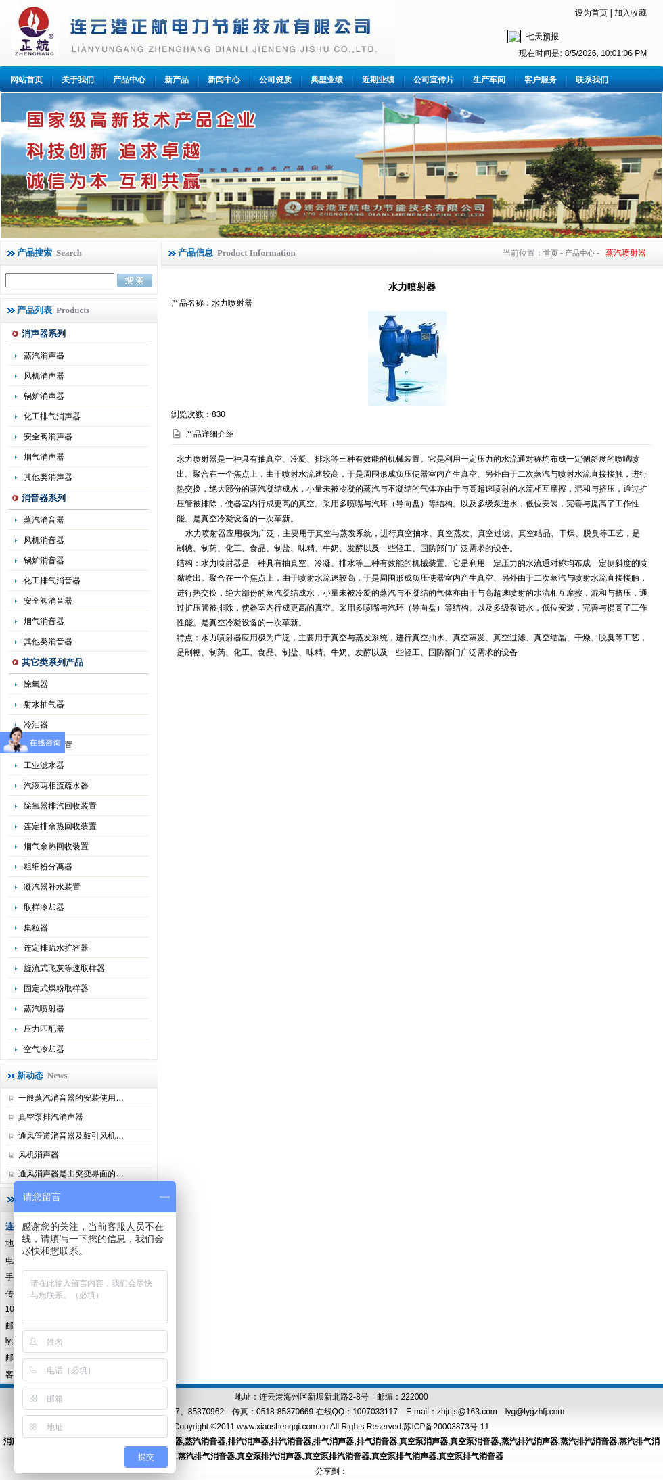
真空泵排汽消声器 (50, 1117)
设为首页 (591, 13)
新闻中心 (224, 80)
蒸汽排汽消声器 (529, 1441)
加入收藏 (630, 13)
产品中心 (129, 80)
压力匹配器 (44, 1029)
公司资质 (275, 80)
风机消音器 (44, 540)
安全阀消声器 (48, 436)
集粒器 (36, 927)
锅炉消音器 (44, 560)
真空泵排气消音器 (470, 1456)
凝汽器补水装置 (52, 887)
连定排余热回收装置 (60, 826)
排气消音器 (377, 1441)
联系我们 (592, 80)
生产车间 (489, 80)
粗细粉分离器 (48, 867)
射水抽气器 (44, 704)
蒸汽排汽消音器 (588, 1441)
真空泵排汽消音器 (336, 1456)
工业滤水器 (44, 765)
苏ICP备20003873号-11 (446, 1426)
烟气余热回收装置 (56, 846)
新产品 (176, 80)
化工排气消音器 (52, 581)
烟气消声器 (44, 457)
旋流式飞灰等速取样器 (64, 968)
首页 (550, 253)
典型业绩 (327, 80)
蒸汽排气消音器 (206, 1456)
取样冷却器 (44, 907)
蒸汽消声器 (44, 355)
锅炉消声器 (44, 396)
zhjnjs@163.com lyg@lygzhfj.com (500, 1411)
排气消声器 (333, 1441)
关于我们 (78, 80)
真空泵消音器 (474, 1441)
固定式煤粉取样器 (56, 988)
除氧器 (36, 684)
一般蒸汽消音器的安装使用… (71, 1098)
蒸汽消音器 (44, 520)
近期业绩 (378, 80)
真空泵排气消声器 (403, 1456)
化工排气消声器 (52, 416)
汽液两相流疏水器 (56, 785)
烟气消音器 (44, 621)
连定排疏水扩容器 (56, 948)
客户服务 (540, 80)
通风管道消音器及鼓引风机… (71, 1136)
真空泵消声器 (423, 1441)
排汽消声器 (248, 1441)
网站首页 (26, 80)
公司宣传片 (433, 80)
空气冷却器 (44, 1049)
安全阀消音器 (48, 601)
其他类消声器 (48, 477)
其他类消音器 (48, 641)
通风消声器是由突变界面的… (71, 1173)
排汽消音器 (291, 1441)
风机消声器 (44, 376)
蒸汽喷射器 (44, 1008)
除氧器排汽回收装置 (60, 806)
